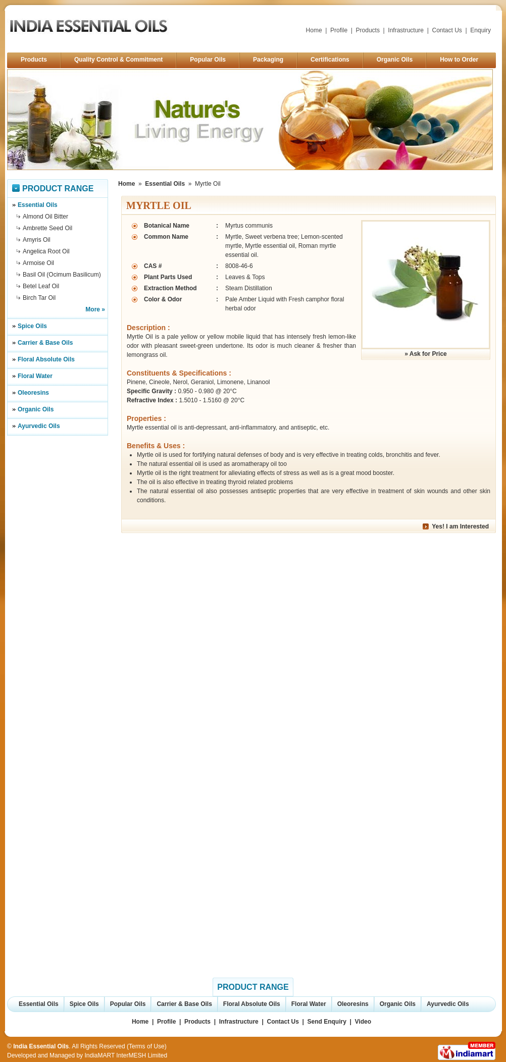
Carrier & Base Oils (45, 342)
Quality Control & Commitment (118, 59)
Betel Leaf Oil (41, 286)
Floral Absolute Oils (46, 359)
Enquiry (480, 30)
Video (363, 1021)
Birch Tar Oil (39, 297)
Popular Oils (208, 59)
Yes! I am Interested (460, 526)
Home (314, 30)
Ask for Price (428, 353)
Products (368, 30)
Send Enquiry (327, 1021)
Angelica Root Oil (46, 251)
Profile (338, 30)
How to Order (459, 59)
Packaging (268, 59)
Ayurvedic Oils (39, 426)
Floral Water (35, 376)
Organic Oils (395, 59)
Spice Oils (32, 326)
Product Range (57, 188)
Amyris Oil (36, 239)
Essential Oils (38, 204)
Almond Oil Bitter (45, 216)
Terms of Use (147, 1046)
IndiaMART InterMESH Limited (125, 1055)
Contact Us (447, 30)
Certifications (330, 59)
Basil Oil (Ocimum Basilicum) (62, 274)
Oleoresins (33, 392)
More (92, 309)
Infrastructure (406, 30)
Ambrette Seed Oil (47, 228)
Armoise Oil (38, 263)
